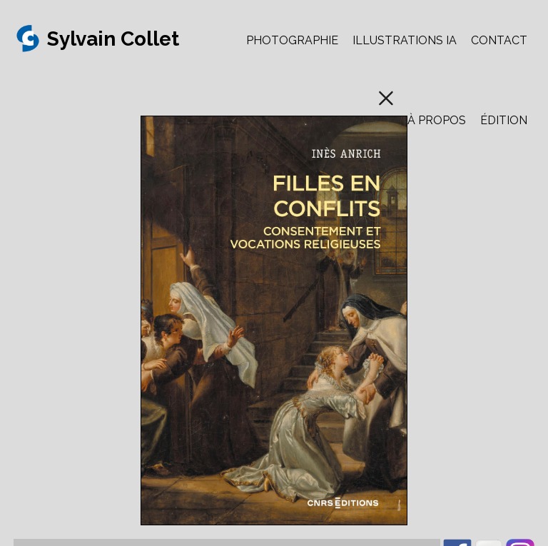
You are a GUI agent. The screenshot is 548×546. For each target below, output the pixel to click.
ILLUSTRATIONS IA (404, 40)
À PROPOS (436, 120)
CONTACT (499, 40)
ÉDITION (503, 120)
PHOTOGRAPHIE (292, 40)
